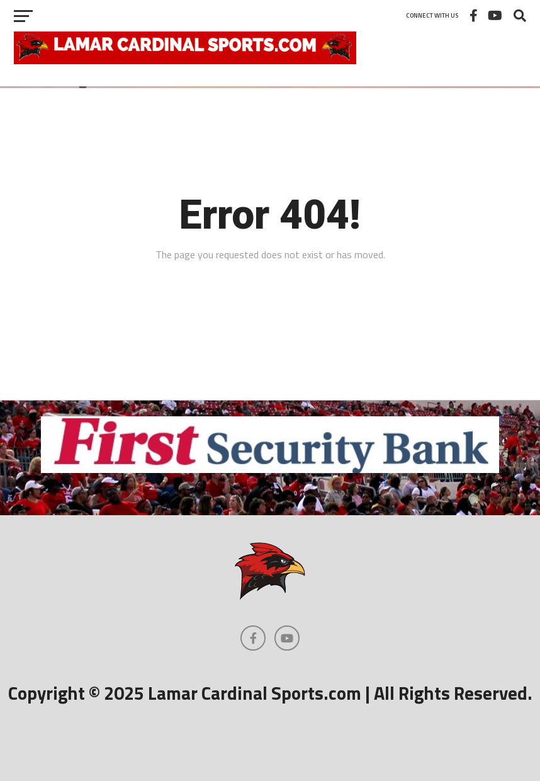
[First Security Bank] (270, 469)
